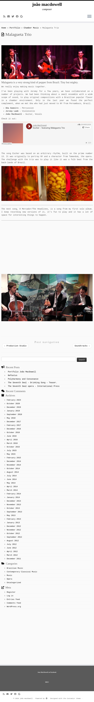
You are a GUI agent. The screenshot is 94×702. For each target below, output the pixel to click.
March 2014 (12, 490)
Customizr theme (74, 698)
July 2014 (11, 476)
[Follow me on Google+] (22, 16)
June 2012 (11, 548)
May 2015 (11, 454)
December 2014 (14, 461)
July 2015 (11, 451)
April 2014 (12, 487)
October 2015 (13, 447)
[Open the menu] (89, 16)
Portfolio (15, 28)
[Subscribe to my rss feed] (5, 16)
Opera (9, 579)
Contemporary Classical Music (22, 572)
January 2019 (13, 411)
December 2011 (14, 559)
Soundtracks (82, 346)
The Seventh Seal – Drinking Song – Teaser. (32, 383)
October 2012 (13, 533)
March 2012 (12, 555)
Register (11, 592)
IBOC (47, 682)
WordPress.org (14, 607)
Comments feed (14, 603)
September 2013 (14, 512)
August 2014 (13, 472)
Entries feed (13, 599)
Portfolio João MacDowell (22, 372)
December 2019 (14, 407)
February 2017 (14, 425)
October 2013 (13, 508)
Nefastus (12, 375)
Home (3, 28)
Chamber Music (31, 28)
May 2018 (11, 418)
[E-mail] (9, 16)
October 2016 (13, 432)
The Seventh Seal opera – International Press (34, 386)
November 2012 (14, 530)
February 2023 (14, 400)
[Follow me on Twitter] (14, 16)
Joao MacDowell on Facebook (47, 672)
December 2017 (14, 422)
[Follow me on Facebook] (18, 16)
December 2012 (14, 526)
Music (9, 575)
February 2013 (14, 519)
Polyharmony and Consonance (23, 379)
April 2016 (12, 440)
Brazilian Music (15, 568)
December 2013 (14, 501)
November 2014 (14, 465)
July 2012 (11, 544)
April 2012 (12, 552)
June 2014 (11, 479)
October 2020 (13, 404)
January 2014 (13, 497)
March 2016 (12, 443)
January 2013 (13, 523)
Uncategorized (14, 583)
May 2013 (11, 515)
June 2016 (11, 436)
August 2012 (13, 541)
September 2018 (14, 414)
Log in (10, 596)
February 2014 (14, 494)
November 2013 (14, 505)
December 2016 (14, 429)
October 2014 (13, 469)
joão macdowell (47, 4)
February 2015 (14, 458)
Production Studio (15, 346)
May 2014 (11, 483)
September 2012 (14, 537)
